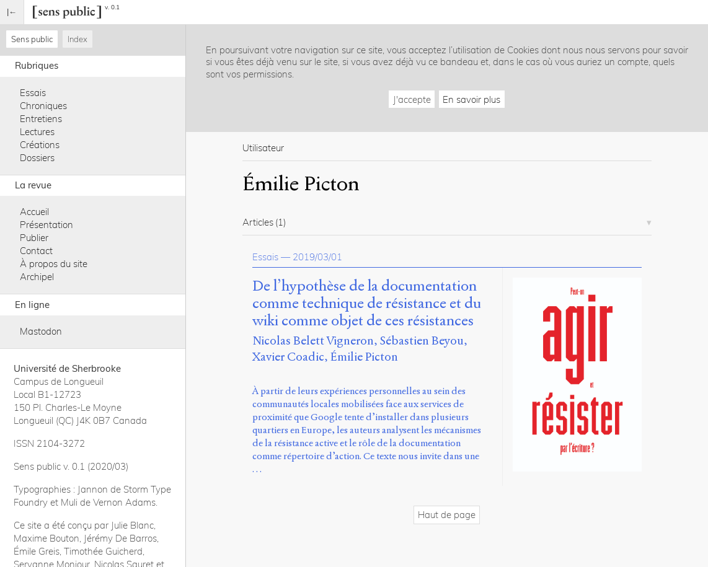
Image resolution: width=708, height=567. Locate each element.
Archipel (37, 277)
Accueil (34, 212)
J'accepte (412, 99)
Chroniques (43, 106)
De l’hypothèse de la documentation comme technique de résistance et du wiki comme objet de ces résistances (366, 303)
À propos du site (53, 264)
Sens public (32, 39)
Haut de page (447, 515)
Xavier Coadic (288, 356)
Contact (36, 251)
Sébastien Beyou (422, 340)
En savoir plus (471, 99)
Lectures (37, 132)
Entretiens (41, 119)
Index (77, 39)
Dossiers (37, 158)
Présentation (46, 225)
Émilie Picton (364, 356)
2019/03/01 (317, 257)
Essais (33, 93)
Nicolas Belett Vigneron (313, 340)
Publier (34, 238)
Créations (40, 145)
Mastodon (41, 331)
